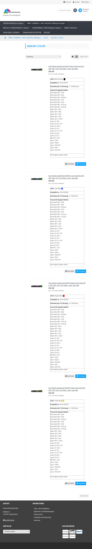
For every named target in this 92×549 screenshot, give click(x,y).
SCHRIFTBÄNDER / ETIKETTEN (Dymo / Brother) (47, 28)
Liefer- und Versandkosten (41, 509)
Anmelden (86, 2)
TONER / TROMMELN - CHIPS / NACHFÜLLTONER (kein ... (25, 38)
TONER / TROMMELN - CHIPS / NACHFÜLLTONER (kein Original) (46, 23)
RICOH (46, 38)
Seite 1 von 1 (84, 57)
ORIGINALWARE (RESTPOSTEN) (32, 33)
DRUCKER (47, 33)
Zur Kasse (68, 2)
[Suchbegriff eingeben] (66, 10)
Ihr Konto (77, 2)
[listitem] (65, 532)
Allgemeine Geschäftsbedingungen (44, 512)
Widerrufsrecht (38, 514)
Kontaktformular (8, 520)
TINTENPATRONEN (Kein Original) (13, 23)
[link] (80, 10)
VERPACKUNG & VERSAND (11, 33)
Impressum (37, 520)
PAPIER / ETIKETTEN (71, 28)
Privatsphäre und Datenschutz (42, 517)
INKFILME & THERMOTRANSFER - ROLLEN (16, 28)
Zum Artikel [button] (69, 164)
